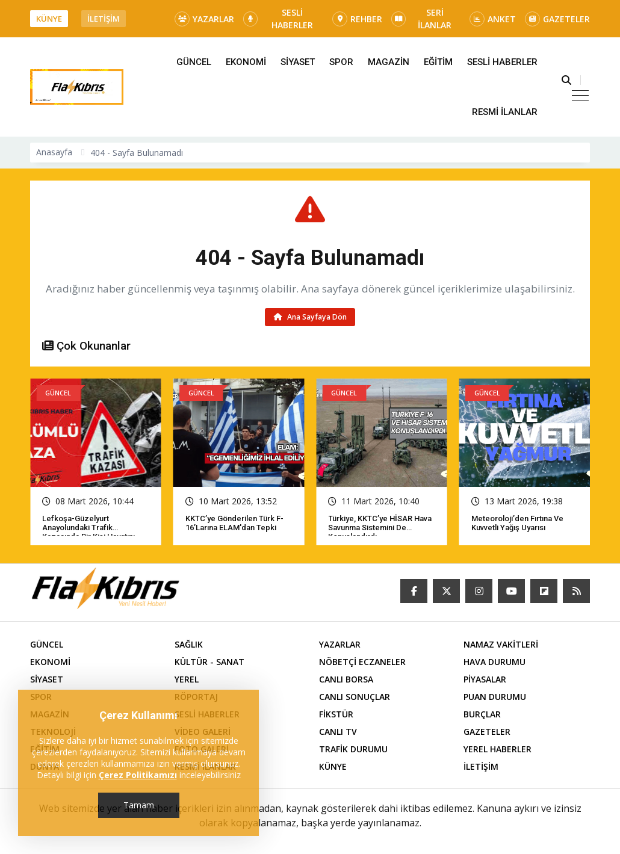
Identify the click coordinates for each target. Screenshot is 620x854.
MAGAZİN (388, 62)
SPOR (341, 62)
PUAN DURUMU (494, 696)
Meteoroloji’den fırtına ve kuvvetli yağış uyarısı (517, 523)
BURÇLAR (482, 714)
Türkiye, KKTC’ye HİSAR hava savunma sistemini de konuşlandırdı (380, 527)
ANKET (493, 18)
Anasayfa (54, 152)
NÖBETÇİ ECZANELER (362, 661)
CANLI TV (338, 731)
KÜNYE (49, 18)
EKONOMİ (246, 62)
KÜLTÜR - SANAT (209, 661)
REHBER (357, 18)
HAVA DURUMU (494, 661)
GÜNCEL (193, 62)
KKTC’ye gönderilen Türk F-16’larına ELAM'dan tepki (234, 523)
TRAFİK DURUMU (353, 749)
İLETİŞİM (103, 18)
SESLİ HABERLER (278, 19)
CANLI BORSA (346, 679)
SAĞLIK (189, 644)
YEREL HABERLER (497, 749)
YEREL (187, 679)
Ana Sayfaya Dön (310, 317)
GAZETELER (557, 18)
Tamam (138, 805)
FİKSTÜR (336, 714)
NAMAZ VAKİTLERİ (500, 644)
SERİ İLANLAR (421, 19)
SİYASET (298, 62)
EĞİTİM (438, 62)
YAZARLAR (204, 18)
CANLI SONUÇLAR (354, 696)
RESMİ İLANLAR (505, 112)
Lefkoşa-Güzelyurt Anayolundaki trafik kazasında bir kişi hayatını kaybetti (88, 532)
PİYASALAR (484, 679)
